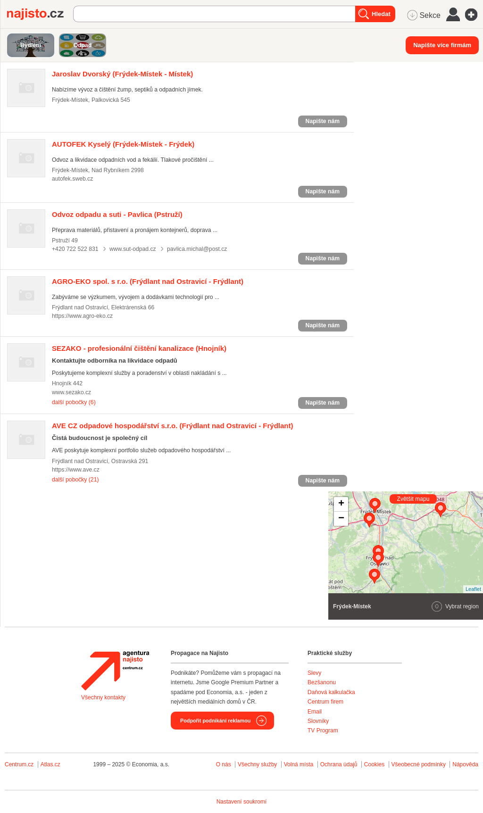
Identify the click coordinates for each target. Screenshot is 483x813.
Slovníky (318, 721)
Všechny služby (258, 764)
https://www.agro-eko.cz (82, 316)
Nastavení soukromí (242, 801)
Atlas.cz (50, 764)
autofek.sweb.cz (72, 178)
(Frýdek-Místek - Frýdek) (123, 144)
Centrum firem (325, 701)
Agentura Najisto (115, 670)
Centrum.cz (19, 764)
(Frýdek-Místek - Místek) (122, 74)
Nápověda (465, 764)
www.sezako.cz (71, 392)
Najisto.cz (40, 14)
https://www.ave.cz (76, 469)
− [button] (341, 519)
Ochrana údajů (339, 764)
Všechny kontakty (103, 697)
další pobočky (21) (75, 479)
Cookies (374, 764)
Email (315, 711)
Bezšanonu (322, 682)
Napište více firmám (442, 45)
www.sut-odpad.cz (132, 249)
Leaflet (473, 589)
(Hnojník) (139, 348)
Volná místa (299, 764)
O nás (223, 764)
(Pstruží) (117, 214)
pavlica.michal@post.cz (197, 249)
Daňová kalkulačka (331, 692)
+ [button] (341, 504)
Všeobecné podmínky (418, 764)
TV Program (323, 730)
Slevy (314, 673)
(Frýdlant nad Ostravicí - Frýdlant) (147, 281)
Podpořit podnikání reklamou (215, 720)
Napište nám (323, 121)
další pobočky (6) (74, 402)
